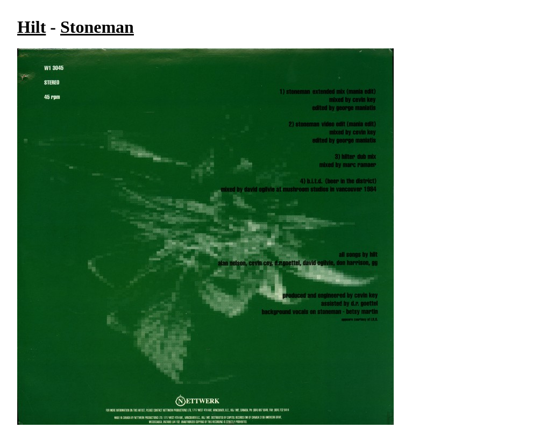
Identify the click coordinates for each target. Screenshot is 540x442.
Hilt (31, 27)
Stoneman (97, 27)
